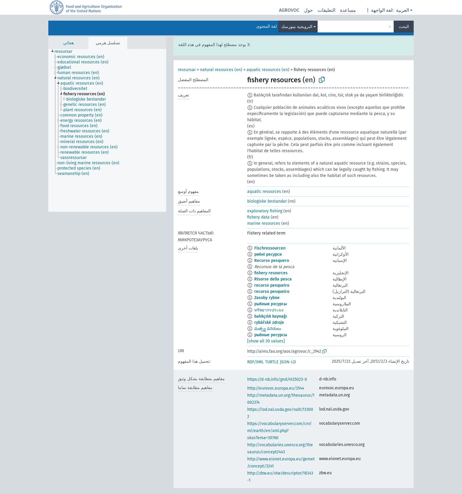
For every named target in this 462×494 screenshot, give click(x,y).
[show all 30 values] (266, 341)
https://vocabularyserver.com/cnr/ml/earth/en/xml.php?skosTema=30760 (279, 430)
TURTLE (271, 362)
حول (308, 10)
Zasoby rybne (267, 297)
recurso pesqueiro (271, 285)
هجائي (68, 42)
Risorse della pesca (273, 279)
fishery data (258, 217)
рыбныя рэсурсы (270, 303)
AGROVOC (289, 10)
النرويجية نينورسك (296, 26)
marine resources (263, 223)
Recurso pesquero (271, 260)
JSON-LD (288, 362)
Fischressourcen (270, 248)
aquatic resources (264, 191)
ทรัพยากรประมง (268, 310)
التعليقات (326, 10)
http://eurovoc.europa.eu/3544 (275, 388)
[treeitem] (65, 51)
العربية (402, 10)
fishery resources (271, 272)
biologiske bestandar (267, 201)
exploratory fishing (264, 211)
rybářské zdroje (269, 322)
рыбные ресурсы (270, 334)
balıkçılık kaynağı (270, 316)
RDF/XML (255, 362)
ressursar (187, 69)
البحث (404, 26)
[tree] (107, 130)
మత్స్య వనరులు (267, 328)
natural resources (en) (221, 69)
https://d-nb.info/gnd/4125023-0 (277, 379)
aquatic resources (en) (268, 69)
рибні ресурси (268, 254)
